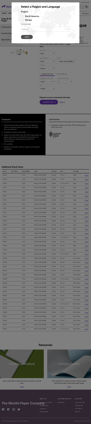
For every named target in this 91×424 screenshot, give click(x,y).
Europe (28, 19)
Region (24, 11)
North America (32, 16)
